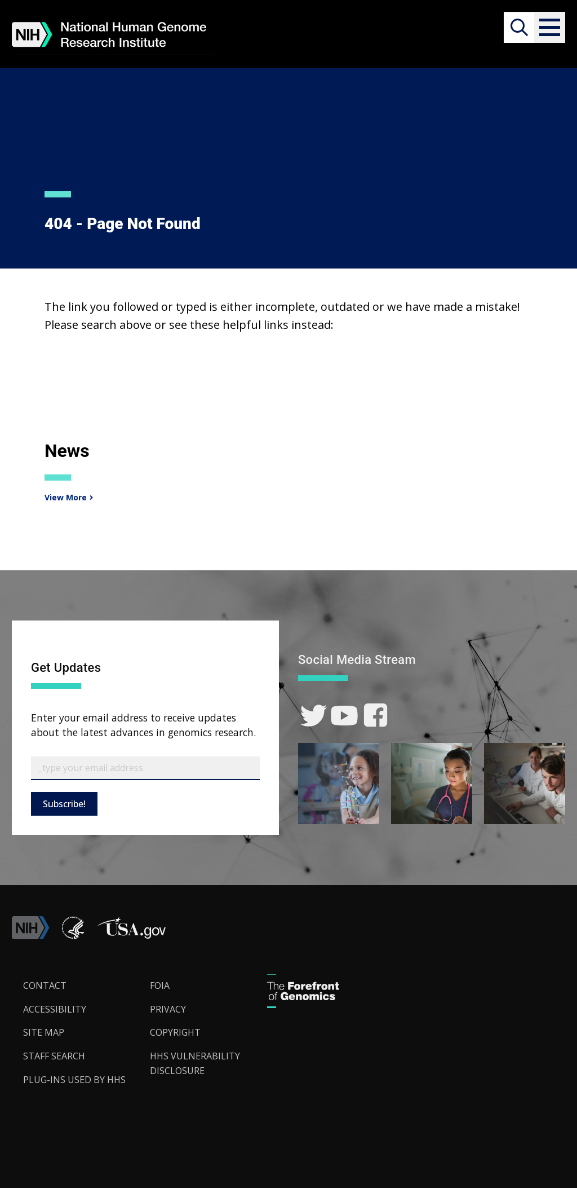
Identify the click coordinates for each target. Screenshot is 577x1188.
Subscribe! (64, 804)
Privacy (168, 1009)
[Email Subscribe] (145, 768)
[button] (549, 27)
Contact (44, 985)
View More (64, 497)
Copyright (175, 1032)
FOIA (160, 985)
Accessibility (54, 1009)
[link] (313, 715)
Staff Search (54, 1056)
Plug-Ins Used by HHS (74, 1079)
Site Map (43, 1032)
